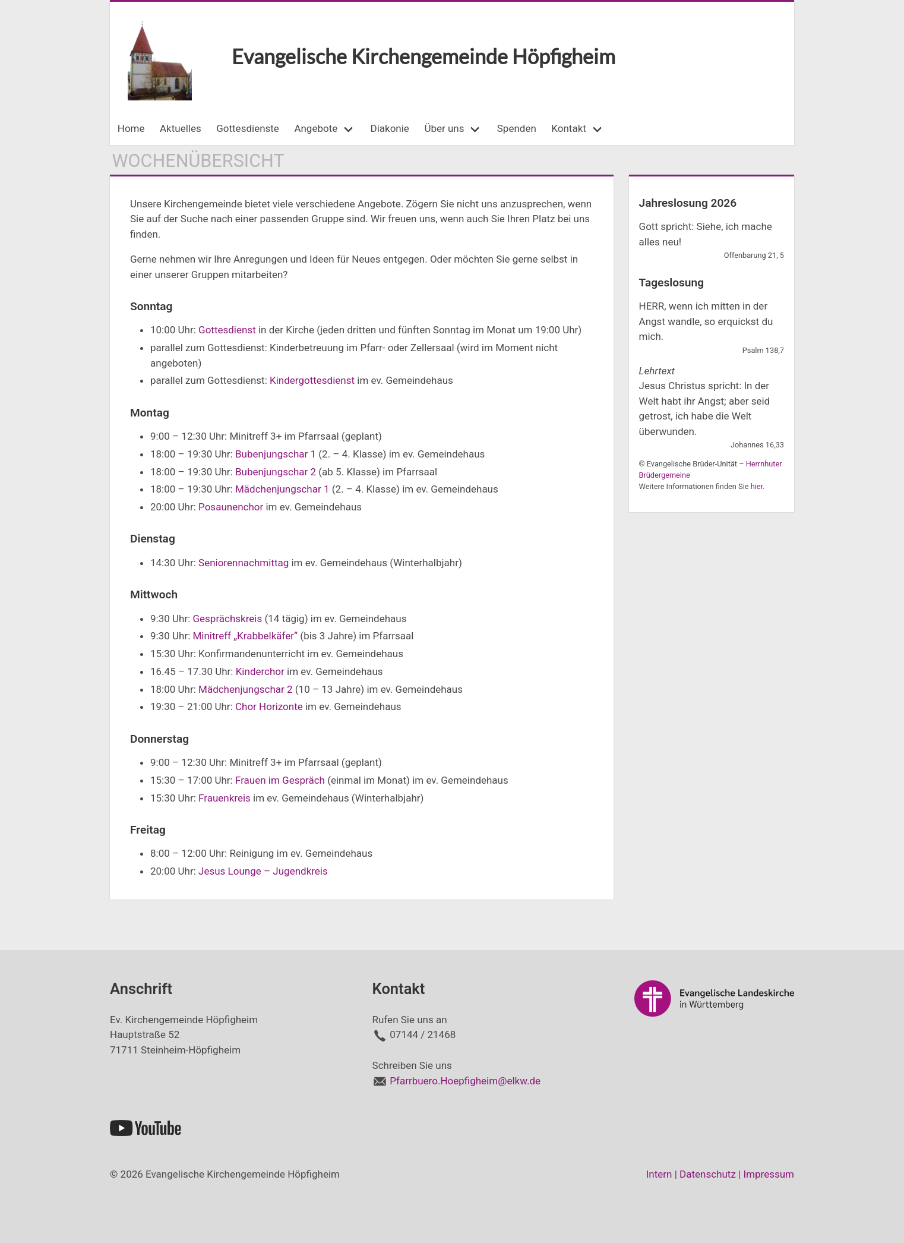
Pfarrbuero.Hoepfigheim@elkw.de (465, 1081)
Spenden (516, 128)
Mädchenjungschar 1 (282, 489)
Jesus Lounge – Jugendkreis (263, 871)
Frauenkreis (224, 798)
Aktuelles (180, 128)
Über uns (444, 128)
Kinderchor (260, 671)
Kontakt (568, 128)
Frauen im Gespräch (280, 780)
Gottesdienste (247, 128)
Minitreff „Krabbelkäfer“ (245, 636)
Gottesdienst (227, 330)
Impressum (768, 1174)
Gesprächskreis (227, 618)
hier (757, 486)
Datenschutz (707, 1174)
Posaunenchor (230, 507)
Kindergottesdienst (312, 380)
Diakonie (390, 128)
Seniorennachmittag (243, 563)
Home (131, 128)
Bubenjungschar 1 (275, 454)
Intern (659, 1174)
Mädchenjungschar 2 (245, 689)
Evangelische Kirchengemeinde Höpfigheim (423, 56)
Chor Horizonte (269, 706)
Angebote (315, 128)
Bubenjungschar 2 (275, 472)
